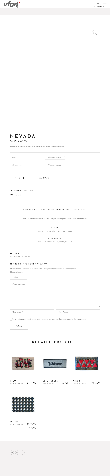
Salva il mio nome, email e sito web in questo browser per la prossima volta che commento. (49, 319)
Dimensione (17, 165)
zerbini (18, 194)
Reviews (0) (80, 209)
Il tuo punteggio (16, 272)
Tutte (24, 190)
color (14, 156)
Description (30, 209)
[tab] (30, 210)
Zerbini (30, 190)
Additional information (55, 209)
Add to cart (44, 177)
